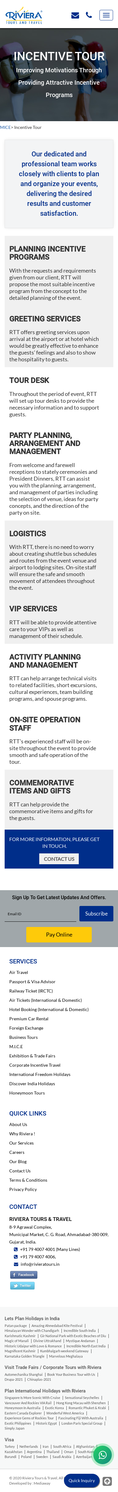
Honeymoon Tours (27, 1092)
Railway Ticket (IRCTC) (31, 990)
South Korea (87, 1452)
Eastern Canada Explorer (23, 1413)
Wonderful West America (65, 1413)
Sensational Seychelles (82, 1398)
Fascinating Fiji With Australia (80, 1418)
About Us (18, 1124)
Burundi (10, 1457)
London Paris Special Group (81, 1423)
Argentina (34, 1452)
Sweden (42, 1457)
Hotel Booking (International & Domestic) (49, 1009)
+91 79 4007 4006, (37, 1256)
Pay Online (59, 934)
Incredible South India (80, 1330)
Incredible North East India (86, 1346)
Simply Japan (14, 1428)
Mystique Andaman (80, 1341)
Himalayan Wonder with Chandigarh (32, 1330)
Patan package (16, 1326)
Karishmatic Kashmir (20, 1336)
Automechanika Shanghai (24, 1374)
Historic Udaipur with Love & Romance (33, 1346)
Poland (26, 1457)
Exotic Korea (54, 1408)
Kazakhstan (13, 1452)
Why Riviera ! (22, 1133)
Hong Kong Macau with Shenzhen (81, 1403)
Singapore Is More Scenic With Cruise (32, 1398)
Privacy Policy (23, 1189)
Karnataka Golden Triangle (24, 1356)
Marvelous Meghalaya (66, 1356)
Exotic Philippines (18, 1423)
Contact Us (59, 859)
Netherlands (28, 1446)
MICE (5, 127)
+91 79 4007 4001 (37, 1249)
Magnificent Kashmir (20, 1351)
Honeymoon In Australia (22, 1408)
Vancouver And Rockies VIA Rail (28, 1403)
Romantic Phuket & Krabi (87, 1408)
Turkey (10, 1446)
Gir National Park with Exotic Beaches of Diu (73, 1336)
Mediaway (42, 1483)
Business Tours (23, 1037)
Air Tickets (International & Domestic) (45, 1000)
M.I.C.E (16, 1046)
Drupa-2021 (14, 1379)
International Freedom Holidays (39, 1074)
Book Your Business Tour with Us (71, 1374)
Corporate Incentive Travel (35, 1065)
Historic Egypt (46, 1423)
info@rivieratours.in (40, 1264)
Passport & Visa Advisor (32, 981)
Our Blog (18, 1161)
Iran (45, 1446)
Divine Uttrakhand (47, 1341)
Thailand (52, 1452)
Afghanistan (85, 1446)
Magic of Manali (17, 1341)
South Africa (62, 1446)
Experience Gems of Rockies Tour (29, 1418)
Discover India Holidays (32, 1083)
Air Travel (18, 972)
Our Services (21, 1143)
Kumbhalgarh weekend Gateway (64, 1351)
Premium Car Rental (28, 1018)
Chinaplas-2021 (39, 1379)
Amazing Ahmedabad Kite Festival (57, 1326)
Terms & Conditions (28, 1180)
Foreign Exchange (26, 1028)
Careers (16, 1152)
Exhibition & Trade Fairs (32, 1055)
